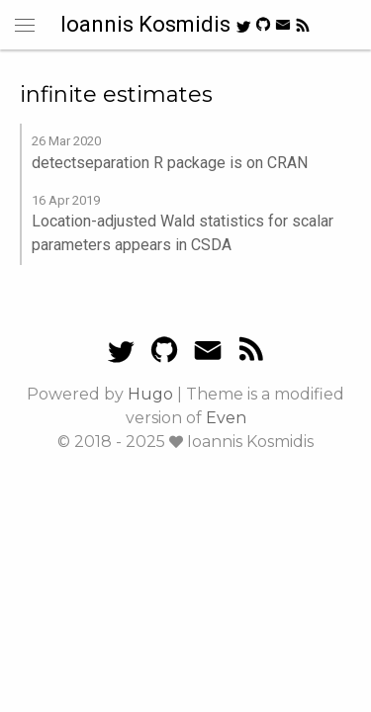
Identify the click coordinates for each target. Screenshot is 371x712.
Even (226, 417)
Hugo (150, 394)
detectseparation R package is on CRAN (170, 162)
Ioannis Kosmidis (147, 24)
